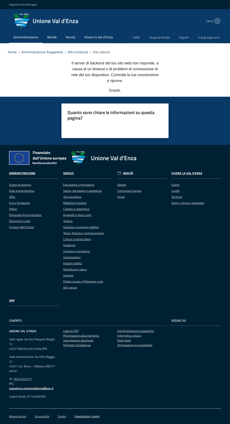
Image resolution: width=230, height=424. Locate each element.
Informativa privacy (129, 335)
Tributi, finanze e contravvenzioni (83, 233)
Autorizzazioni (71, 257)
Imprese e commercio (76, 251)
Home (12, 52)
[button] (216, 20)
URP (12, 300)
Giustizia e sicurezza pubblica (81, 227)
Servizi (68, 173)
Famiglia (68, 275)
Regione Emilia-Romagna (23, 4)
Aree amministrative (21, 190)
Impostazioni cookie (87, 416)
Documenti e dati (19, 221)
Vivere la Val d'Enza (186, 173)
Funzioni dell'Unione (21, 227)
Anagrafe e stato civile (77, 215)
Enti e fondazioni (19, 203)
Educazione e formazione (78, 184)
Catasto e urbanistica (76, 209)
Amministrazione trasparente (135, 331)
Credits (62, 416)
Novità (128, 173)
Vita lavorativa (72, 197)
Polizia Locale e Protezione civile (83, 281)
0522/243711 (23, 379)
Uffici (12, 197)
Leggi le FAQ (71, 331)
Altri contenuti (78, 52)
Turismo (68, 221)
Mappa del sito (17, 416)
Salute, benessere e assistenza (82, 190)
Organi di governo (20, 184)
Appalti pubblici (72, 263)
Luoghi (175, 190)
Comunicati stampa (129, 190)
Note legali (124, 340)
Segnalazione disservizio (78, 340)
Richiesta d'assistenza (77, 345)
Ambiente (69, 245)
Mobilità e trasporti (75, 203)
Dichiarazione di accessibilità (134, 345)
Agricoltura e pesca (75, 269)
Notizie (121, 184)
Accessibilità (42, 416)
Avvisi (121, 197)
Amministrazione (22, 173)
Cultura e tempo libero (77, 239)
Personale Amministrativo (25, 215)
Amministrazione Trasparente (42, 52)
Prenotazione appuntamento (81, 335)
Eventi (175, 184)
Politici (13, 209)
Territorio (176, 197)
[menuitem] (26, 37)
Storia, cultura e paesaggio (187, 203)
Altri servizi (70, 287)
